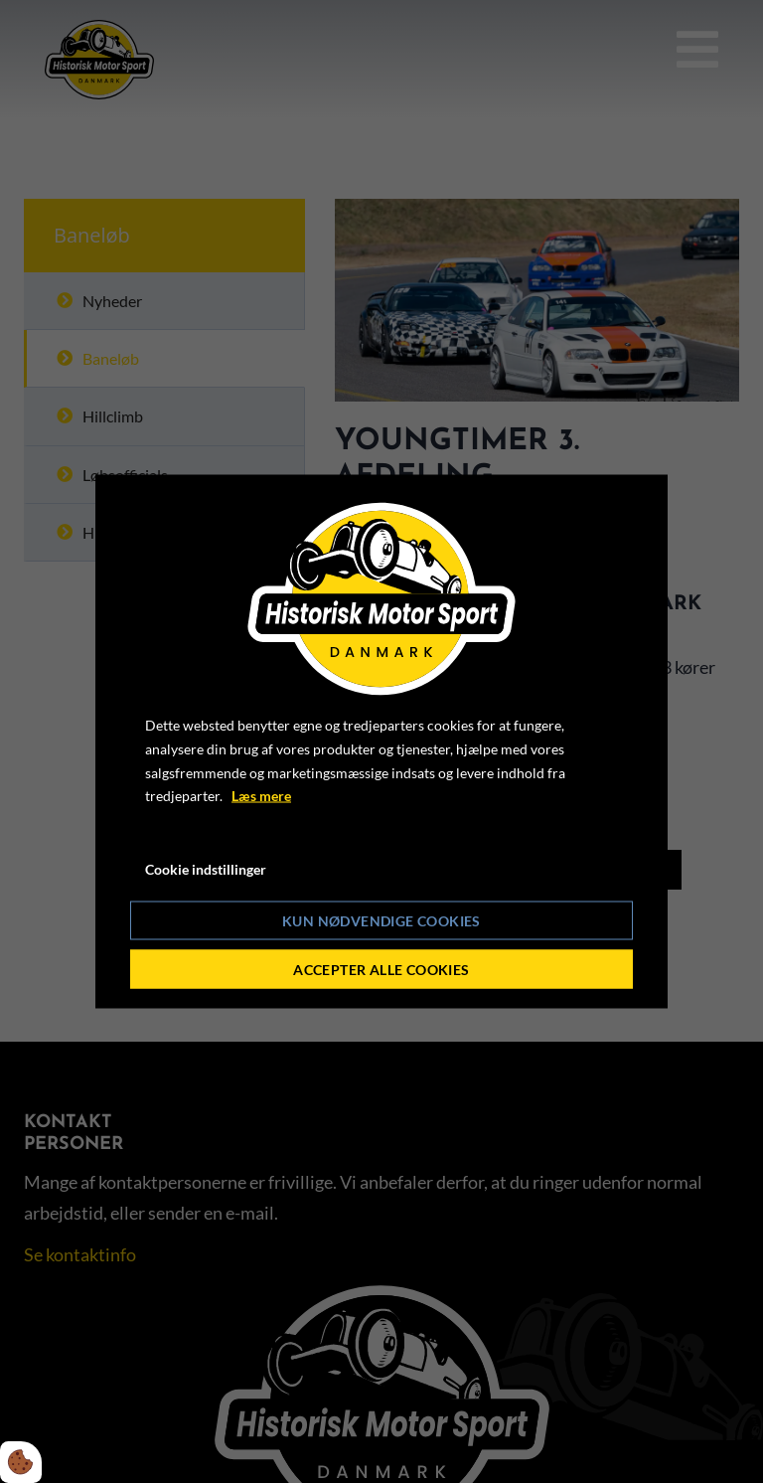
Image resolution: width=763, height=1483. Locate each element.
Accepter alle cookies (381, 968)
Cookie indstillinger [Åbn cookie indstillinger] (205, 869)
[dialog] (381, 742)
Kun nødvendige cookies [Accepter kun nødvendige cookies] (381, 919)
